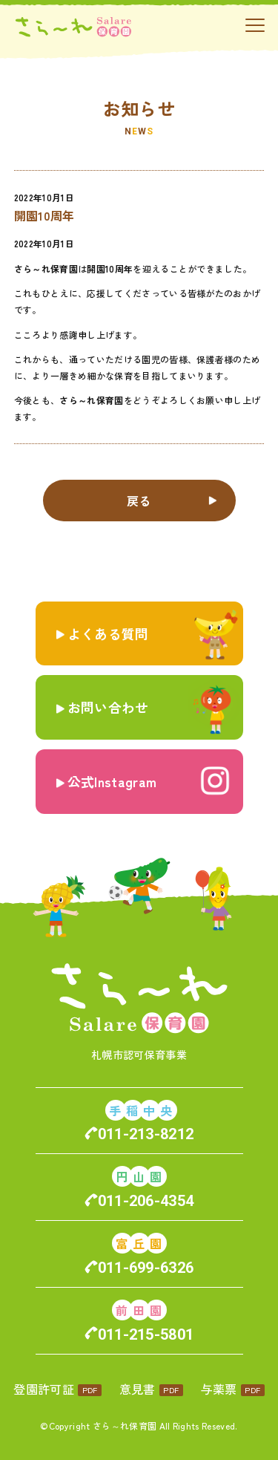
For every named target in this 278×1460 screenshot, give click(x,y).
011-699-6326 (146, 1268)
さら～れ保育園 (124, 1425)
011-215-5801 (146, 1334)
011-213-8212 (146, 1134)
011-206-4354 (146, 1201)
